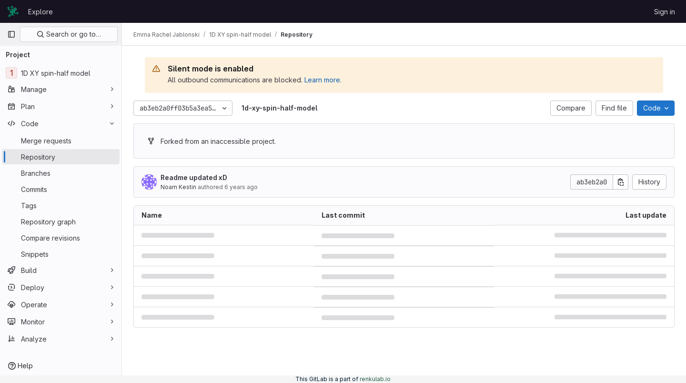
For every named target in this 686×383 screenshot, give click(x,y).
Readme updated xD (194, 177)
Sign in (664, 12)
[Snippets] (61, 254)
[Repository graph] (61, 221)
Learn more (322, 80)
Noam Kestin (178, 187)
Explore (40, 12)
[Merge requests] (61, 140)
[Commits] (61, 189)
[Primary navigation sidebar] (11, 34)
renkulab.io (375, 379)
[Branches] (61, 173)
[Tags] (61, 205)
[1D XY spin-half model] (61, 73)
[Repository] (61, 156)
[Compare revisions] (61, 237)
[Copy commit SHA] (620, 182)
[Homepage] (12, 11)
